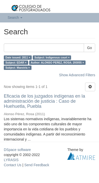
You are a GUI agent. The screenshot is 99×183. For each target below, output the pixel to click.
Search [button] (15, 18)
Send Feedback (36, 165)
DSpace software (17, 150)
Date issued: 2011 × (17, 57)
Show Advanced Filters (77, 75)
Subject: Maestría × (17, 67)
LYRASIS (11, 160)
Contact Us (12, 165)
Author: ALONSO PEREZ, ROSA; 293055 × (57, 62)
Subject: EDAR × (15, 62)
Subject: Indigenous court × (52, 57)
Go (89, 48)
